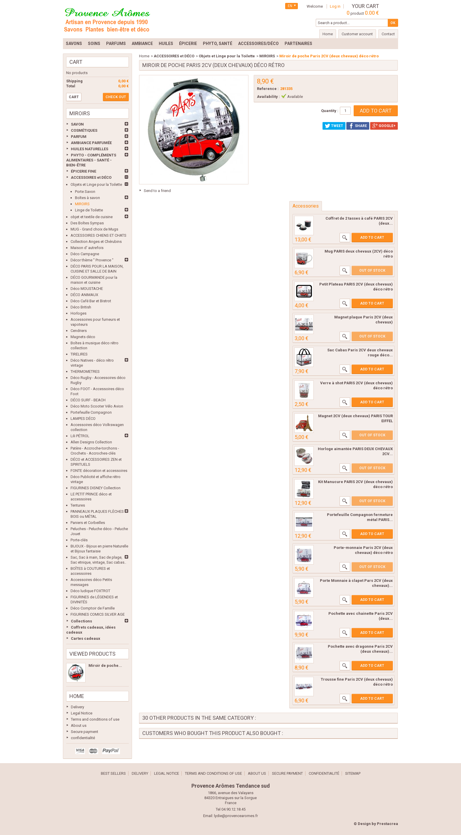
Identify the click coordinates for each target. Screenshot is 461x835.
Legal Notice (81, 713)
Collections (81, 621)
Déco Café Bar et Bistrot (91, 301)
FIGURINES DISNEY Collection (96, 488)
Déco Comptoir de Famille (93, 608)
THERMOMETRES (85, 371)
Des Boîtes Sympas (87, 223)
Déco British (81, 307)
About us (78, 725)
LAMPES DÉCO (83, 418)
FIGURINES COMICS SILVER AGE (98, 614)
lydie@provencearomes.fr (236, 816)
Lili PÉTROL (80, 436)
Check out (116, 97)
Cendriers (79, 330)
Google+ (384, 125)
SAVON (77, 124)
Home (76, 696)
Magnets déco (83, 337)
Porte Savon (85, 191)
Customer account (357, 34)
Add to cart (372, 238)
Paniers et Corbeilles (88, 522)
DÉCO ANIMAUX (84, 295)
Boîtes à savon (87, 198)
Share (358, 125)
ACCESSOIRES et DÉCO (91, 177)
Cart (75, 62)
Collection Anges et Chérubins (96, 241)
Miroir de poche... (105, 665)
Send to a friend (157, 190)
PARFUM (78, 136)
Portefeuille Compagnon (91, 412)
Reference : (268, 88)
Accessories (306, 206)
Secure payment (84, 731)
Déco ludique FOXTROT (90, 591)
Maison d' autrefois (87, 248)
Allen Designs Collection (91, 442)
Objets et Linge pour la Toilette (96, 184)
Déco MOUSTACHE (87, 288)
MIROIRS (82, 204)
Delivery (77, 707)
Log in (335, 6)
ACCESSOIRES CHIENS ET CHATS (98, 235)
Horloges (78, 313)
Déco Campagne (85, 254)
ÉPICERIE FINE (83, 171)
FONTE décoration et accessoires (99, 470)
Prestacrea (387, 823)
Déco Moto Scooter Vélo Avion (97, 406)
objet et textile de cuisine (92, 217)
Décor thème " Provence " (92, 260)
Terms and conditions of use (95, 719)
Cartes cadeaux (85, 638)
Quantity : (329, 110)
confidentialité (83, 738)
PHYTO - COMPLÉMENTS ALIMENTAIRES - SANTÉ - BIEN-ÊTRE (91, 160)
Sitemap (352, 773)
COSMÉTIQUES (84, 130)
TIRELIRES (79, 354)
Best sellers (113, 773)
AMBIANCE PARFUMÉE (91, 143)
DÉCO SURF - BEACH (88, 400)
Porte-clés (79, 540)
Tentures (78, 505)
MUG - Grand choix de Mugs (94, 229)
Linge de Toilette (89, 210)
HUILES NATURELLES (89, 149)
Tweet (334, 125)
